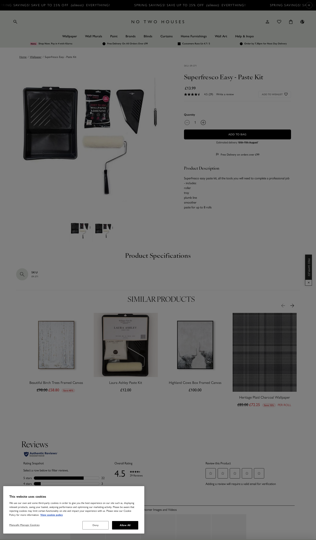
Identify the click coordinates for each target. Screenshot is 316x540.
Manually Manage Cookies (24, 524)
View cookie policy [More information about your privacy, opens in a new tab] (51, 515)
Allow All (125, 525)
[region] (73, 510)
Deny (96, 525)
